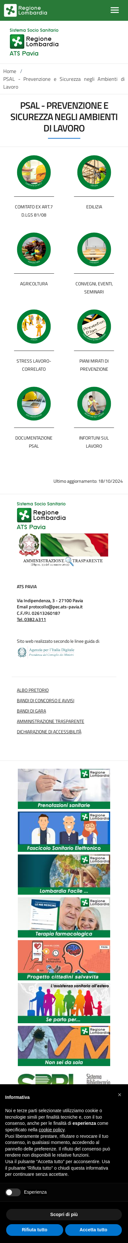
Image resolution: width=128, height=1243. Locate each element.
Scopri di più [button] (64, 1214)
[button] (119, 1094)
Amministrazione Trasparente (50, 721)
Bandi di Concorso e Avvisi (45, 700)
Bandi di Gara (31, 711)
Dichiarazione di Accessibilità (49, 731)
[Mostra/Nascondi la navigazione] (115, 10)
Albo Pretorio (33, 690)
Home (9, 71)
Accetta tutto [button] (93, 1229)
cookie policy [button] (51, 1129)
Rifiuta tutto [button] (34, 1229)
